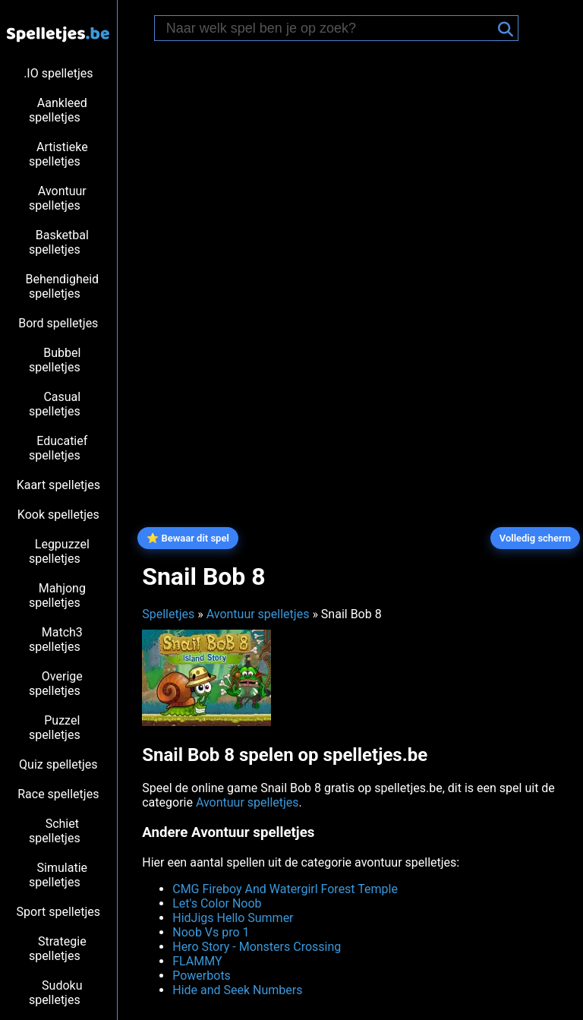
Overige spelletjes (56, 683)
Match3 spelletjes (56, 639)
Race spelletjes (58, 794)
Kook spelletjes (58, 514)
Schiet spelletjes (54, 830)
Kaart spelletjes (58, 485)
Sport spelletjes (58, 912)
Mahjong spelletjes (57, 595)
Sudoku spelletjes (56, 992)
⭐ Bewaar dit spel (188, 538)
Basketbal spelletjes (59, 242)
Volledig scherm (535, 538)
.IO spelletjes (58, 73)
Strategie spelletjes (58, 948)
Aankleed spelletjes (58, 110)
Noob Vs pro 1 (210, 932)
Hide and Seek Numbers (237, 990)
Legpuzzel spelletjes (59, 551)
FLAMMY (197, 961)
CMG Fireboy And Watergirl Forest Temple (285, 889)
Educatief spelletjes (58, 448)
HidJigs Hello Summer (232, 918)
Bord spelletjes (58, 323)
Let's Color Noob (216, 903)
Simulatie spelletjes (58, 875)
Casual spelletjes (54, 404)
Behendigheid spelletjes (62, 286)
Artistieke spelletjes (58, 154)
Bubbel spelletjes (54, 360)
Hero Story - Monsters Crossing (256, 946)
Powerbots (201, 975)
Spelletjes (168, 614)
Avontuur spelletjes (58, 198)
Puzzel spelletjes (54, 727)
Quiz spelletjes (58, 764)
